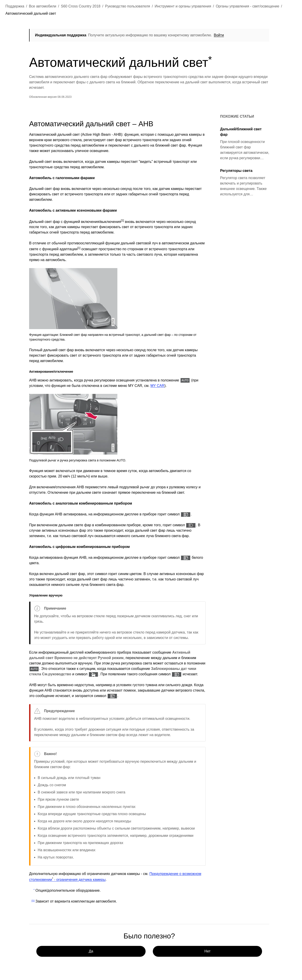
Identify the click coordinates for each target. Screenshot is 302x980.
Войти (219, 35)
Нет (207, 951)
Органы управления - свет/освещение (247, 6)
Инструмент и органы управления (183, 6)
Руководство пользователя (127, 6)
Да (91, 951)
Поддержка (14, 6)
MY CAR (158, 386)
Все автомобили (42, 6)
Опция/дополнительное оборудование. (68, 890)
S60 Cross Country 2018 (80, 6)
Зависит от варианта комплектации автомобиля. (76, 901)
